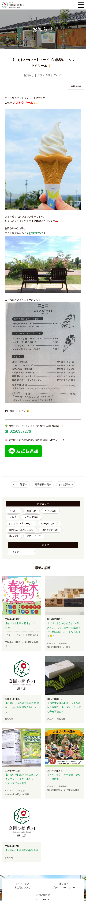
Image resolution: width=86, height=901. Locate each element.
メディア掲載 (31, 517)
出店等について (22, 887)
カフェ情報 (50, 510)
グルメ (12, 517)
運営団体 (63, 883)
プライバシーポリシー (63, 887)
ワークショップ (49, 523)
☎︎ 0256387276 (18, 431)
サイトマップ (22, 883)
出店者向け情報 (50, 530)
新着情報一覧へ (43, 484)
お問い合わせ (43, 894)
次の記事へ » (66, 484)
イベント (14, 510)
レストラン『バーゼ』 (21, 523)
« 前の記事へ (20, 484)
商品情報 (14, 536)
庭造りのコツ (34, 536)
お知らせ (31, 510)
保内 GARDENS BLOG (21, 530)
